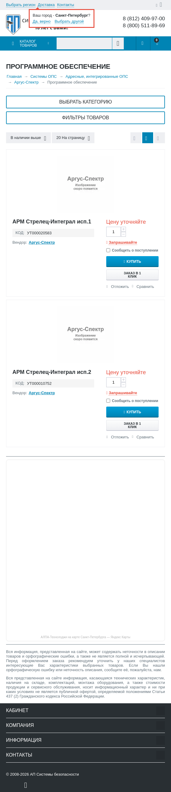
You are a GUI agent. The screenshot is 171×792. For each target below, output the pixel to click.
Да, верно (42, 21)
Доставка (46, 4)
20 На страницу (73, 138)
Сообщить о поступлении (132, 250)
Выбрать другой (69, 21)
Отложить (120, 286)
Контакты (65, 4)
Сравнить (145, 286)
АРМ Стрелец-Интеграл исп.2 (51, 372)
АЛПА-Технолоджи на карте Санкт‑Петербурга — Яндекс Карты (85, 637)
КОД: (20, 232)
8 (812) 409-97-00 (144, 18)
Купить (134, 261)
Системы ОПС (43, 76)
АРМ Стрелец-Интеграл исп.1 (51, 222)
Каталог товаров (28, 43)
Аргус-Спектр (26, 82)
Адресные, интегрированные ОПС (96, 76)
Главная (14, 76)
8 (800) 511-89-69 (144, 25)
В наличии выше (28, 138)
